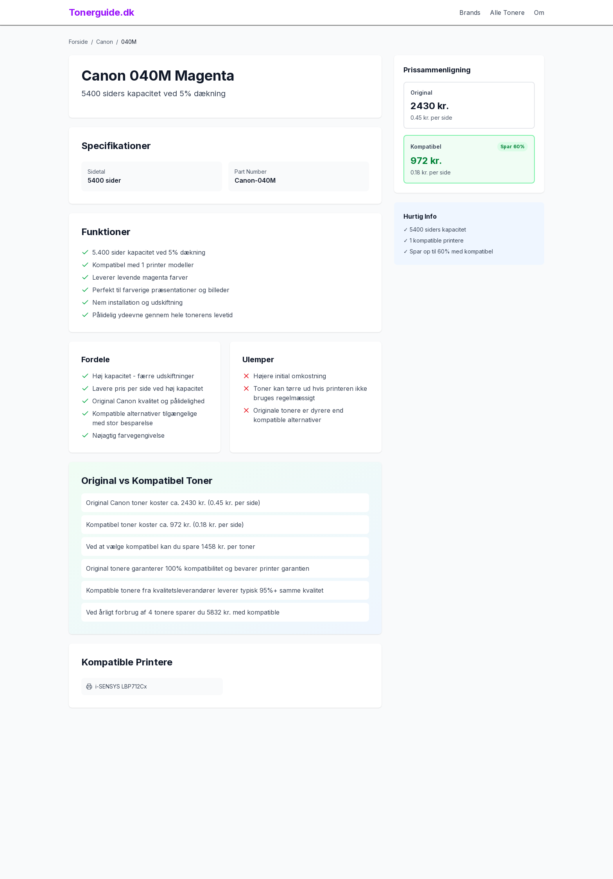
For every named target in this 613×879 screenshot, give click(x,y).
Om (539, 12)
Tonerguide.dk (101, 12)
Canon (104, 41)
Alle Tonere (507, 12)
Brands (469, 12)
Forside (78, 41)
